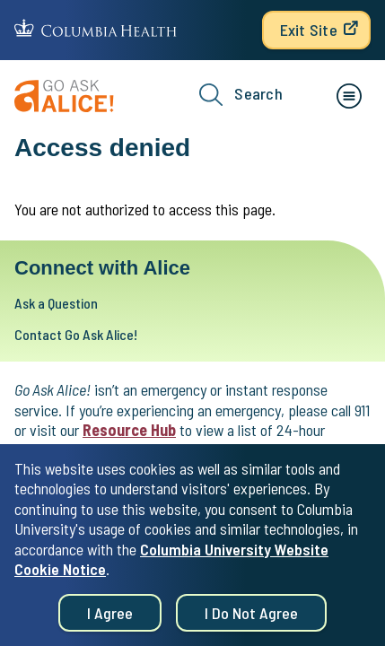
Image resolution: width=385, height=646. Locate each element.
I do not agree (251, 619)
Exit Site (308, 29)
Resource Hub (129, 430)
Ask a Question (56, 302)
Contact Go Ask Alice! (75, 334)
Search (241, 94)
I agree (110, 619)
